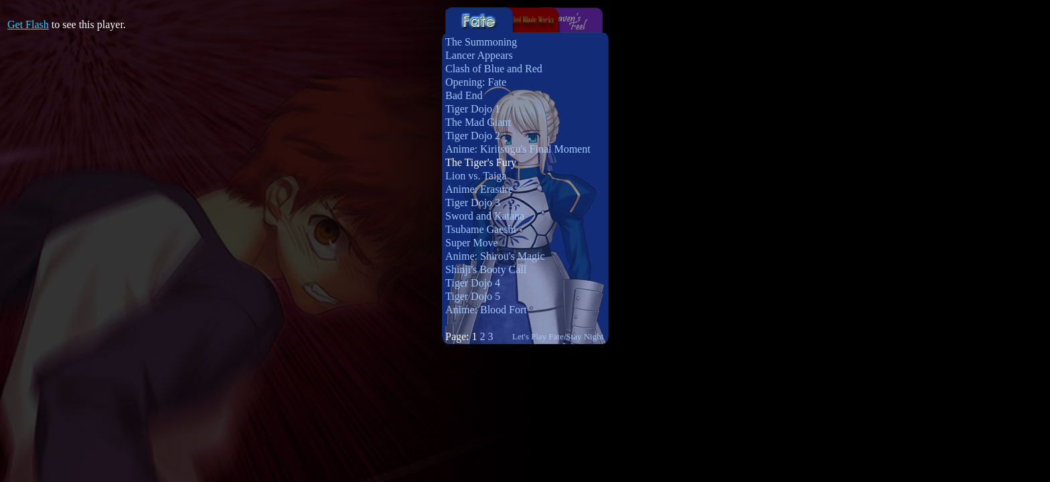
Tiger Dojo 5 (472, 296)
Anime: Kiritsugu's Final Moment (518, 149)
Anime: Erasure (479, 189)
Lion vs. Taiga (475, 175)
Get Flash (28, 24)
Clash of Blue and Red (493, 68)
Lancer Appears (479, 55)
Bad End (464, 95)
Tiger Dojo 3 (472, 202)
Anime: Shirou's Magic (495, 256)
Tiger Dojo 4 (472, 283)
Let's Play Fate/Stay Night (557, 336)
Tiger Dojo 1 (472, 108)
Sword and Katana (484, 216)
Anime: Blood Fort (486, 309)
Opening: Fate (475, 82)
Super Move (471, 242)
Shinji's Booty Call (485, 269)
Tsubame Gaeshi (480, 229)
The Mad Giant (478, 122)
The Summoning (481, 42)
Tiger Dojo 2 (472, 135)
